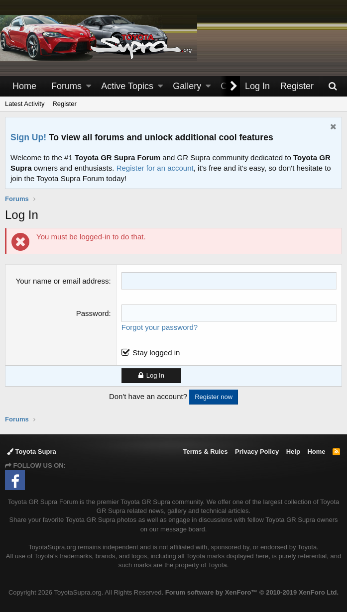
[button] (89, 86)
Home (24, 86)
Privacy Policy (257, 451)
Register (64, 103)
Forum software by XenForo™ (252, 592)
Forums (66, 86)
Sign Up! (28, 137)
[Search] (332, 86)
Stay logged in (156, 352)
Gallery (187, 86)
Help (293, 451)
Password (92, 313)
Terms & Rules (205, 451)
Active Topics (127, 86)
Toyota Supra (31, 451)
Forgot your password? (159, 327)
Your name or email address (62, 281)
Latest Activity (24, 103)
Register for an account (155, 168)
